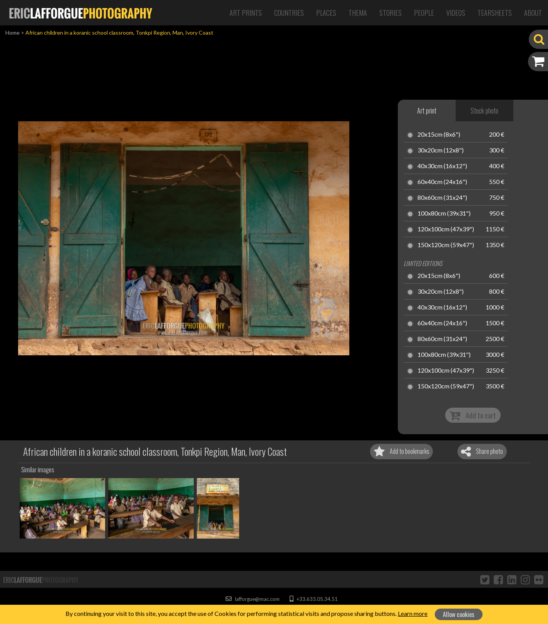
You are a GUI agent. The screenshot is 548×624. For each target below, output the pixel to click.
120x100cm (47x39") (445, 229)
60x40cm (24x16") (442, 182)
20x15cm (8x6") (438, 135)
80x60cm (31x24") (442, 198)
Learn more (412, 613)
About (533, 13)
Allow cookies (458, 614)
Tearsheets (495, 13)
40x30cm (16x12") (442, 166)
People (424, 13)
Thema (358, 13)
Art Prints (246, 13)
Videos (455, 13)
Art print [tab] (426, 110)
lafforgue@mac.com (253, 599)
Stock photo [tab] (484, 110)
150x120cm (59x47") (445, 245)
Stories (390, 13)
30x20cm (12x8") (440, 150)
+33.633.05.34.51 (314, 599)
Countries (289, 13)
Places (326, 13)
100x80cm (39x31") (444, 214)
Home (12, 32)
